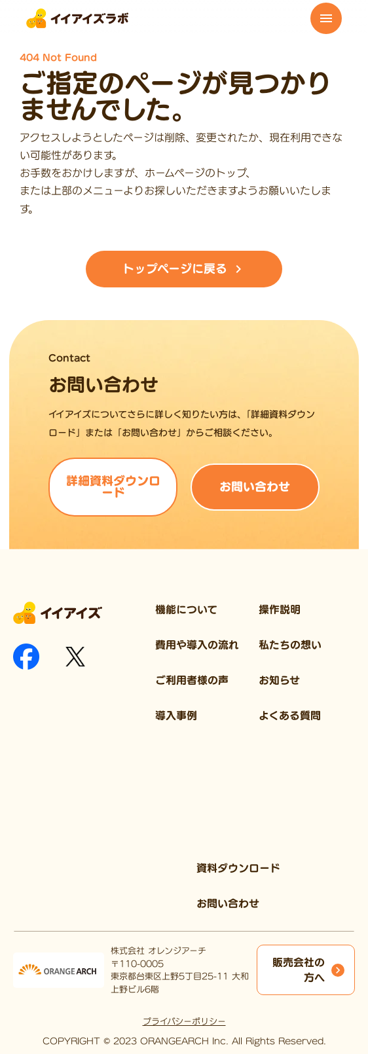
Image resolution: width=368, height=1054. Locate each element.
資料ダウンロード (238, 868)
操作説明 (280, 609)
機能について (186, 609)
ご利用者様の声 (192, 680)
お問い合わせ (227, 903)
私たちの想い (290, 645)
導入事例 (176, 715)
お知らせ (279, 680)
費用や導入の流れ (197, 645)
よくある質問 (290, 715)
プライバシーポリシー (184, 1021)
